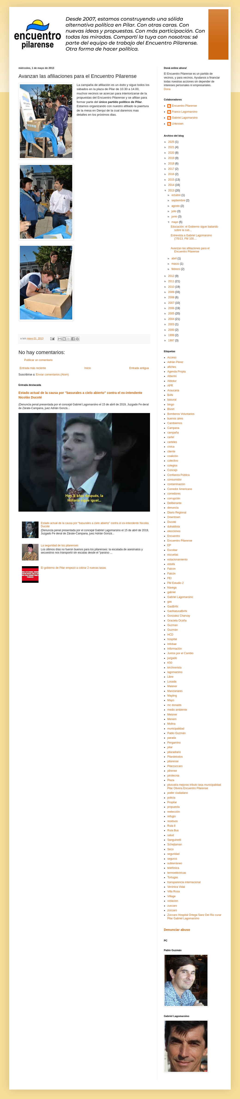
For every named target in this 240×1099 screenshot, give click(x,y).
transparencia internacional (184, 882)
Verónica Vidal (176, 886)
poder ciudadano (177, 792)
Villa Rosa (173, 891)
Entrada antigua (139, 368)
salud (170, 835)
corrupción (173, 498)
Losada (171, 681)
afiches (171, 367)
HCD (170, 634)
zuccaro (172, 905)
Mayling (172, 695)
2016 (171, 174)
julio (174, 211)
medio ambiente (177, 709)
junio (174, 216)
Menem (172, 719)
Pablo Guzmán (176, 733)
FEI (169, 578)
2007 (171, 303)
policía (171, 797)
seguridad (173, 854)
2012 (171, 276)
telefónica (173, 868)
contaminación (176, 484)
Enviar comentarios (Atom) (52, 374)
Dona (167, 89)
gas (169, 601)
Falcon (171, 568)
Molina (171, 723)
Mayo (170, 700)
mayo (175, 222)
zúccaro (172, 910)
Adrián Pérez (175, 362)
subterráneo (174, 863)
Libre (170, 676)
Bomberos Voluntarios (180, 414)
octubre (176, 195)
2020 (171, 152)
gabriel (171, 592)
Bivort (170, 409)
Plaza (170, 780)
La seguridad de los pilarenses (59, 545)
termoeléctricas (176, 872)
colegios (172, 465)
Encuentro (173, 536)
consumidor (174, 479)
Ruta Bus (173, 830)
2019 (171, 158)
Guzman (172, 625)
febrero (176, 269)
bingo (170, 404)
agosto (175, 206)
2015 (171, 179)
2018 (171, 163)
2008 (171, 297)
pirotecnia (173, 775)
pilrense (172, 770)
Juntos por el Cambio (180, 653)
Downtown (173, 517)
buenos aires (175, 418)
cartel (170, 437)
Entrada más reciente (33, 368)
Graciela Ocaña (176, 620)
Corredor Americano (179, 489)
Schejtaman (174, 844)
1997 (171, 340)
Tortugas (172, 877)
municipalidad (175, 728)
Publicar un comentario (38, 360)
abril (174, 258)
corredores (173, 493)
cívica (170, 446)
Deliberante (174, 503)
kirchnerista (174, 667)
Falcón (171, 573)
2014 (171, 185)
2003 (171, 324)
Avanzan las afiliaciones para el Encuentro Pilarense (190, 250)
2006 (171, 308)
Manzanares (175, 691)
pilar (170, 747)
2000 (171, 329)
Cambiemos (174, 423)
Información (174, 648)
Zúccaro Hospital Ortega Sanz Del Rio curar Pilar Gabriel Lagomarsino (194, 916)
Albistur (172, 381)
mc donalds (174, 705)
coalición (172, 456)
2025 (171, 142)
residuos (172, 821)
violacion (172, 901)
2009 (171, 292)
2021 (171, 147)
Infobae (172, 644)
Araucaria (173, 390)
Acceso (171, 357)
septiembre (178, 200)
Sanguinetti (174, 839)
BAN (170, 395)
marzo (175, 263)
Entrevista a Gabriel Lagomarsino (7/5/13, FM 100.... (191, 237)
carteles (172, 442)
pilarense (173, 761)
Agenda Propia (176, 371)
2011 (171, 281)
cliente (171, 451)
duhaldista (173, 526)
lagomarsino (174, 672)
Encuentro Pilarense (184, 105)
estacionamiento (177, 559)
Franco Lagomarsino (184, 111)
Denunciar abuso (177, 930)
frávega (172, 587)
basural (171, 399)
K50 (169, 662)
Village (171, 896)
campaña (173, 432)
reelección (173, 811)
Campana (173, 428)
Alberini (172, 376)
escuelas (172, 554)
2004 (171, 319)
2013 (171, 190)
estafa (171, 564)
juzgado (172, 658)
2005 (171, 313)
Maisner (172, 686)
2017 (171, 168)
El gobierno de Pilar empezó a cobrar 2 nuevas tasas (73, 567)
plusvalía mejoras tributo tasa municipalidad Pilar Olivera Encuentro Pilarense (194, 786)
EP (169, 545)
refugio (171, 816)
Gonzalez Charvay (178, 615)
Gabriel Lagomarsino (185, 117)
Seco (170, 849)
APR (170, 385)
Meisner (172, 714)
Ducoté (171, 522)
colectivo (172, 460)
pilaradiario (174, 752)
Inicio (87, 368)
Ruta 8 (171, 825)
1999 (171, 335)
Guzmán (172, 629)
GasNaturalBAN (177, 611)
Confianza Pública (178, 475)
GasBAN (172, 606)
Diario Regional (176, 512)
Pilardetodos (175, 756)
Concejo (172, 470)
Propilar (172, 802)
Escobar (172, 550)
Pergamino (174, 742)
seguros (172, 858)
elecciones (173, 531)
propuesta (173, 807)
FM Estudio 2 (175, 583)
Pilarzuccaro (175, 766)
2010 (171, 286)
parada (171, 737)
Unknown (177, 123)
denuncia (173, 507)
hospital (172, 639)
